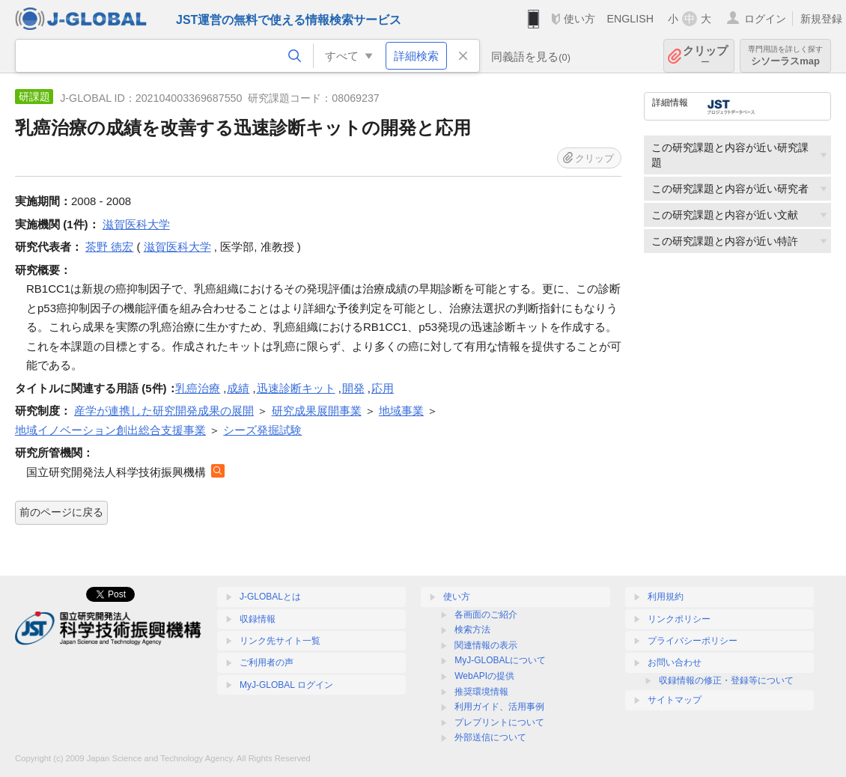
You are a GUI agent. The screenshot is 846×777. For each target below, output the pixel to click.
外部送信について (490, 737)
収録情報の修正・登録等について (726, 680)
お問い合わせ (675, 662)
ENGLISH (630, 19)
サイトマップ (675, 700)
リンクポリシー (679, 619)
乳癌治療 (197, 388)
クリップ (705, 55)
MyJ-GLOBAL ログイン (286, 685)
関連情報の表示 (485, 645)
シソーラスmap (785, 56)
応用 (382, 388)
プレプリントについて (499, 722)
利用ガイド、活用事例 (499, 706)
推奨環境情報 (481, 691)
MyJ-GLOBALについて (500, 660)
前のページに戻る (61, 512)
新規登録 (821, 19)
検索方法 (472, 629)
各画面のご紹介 (485, 614)
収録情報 (258, 619)
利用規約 (666, 596)
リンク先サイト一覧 (280, 641)
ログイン (765, 19)
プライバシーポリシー (692, 641)
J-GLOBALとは (270, 596)
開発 (353, 388)
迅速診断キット (296, 388)
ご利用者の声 (266, 662)
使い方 (579, 19)
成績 (238, 388)
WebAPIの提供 (484, 676)
